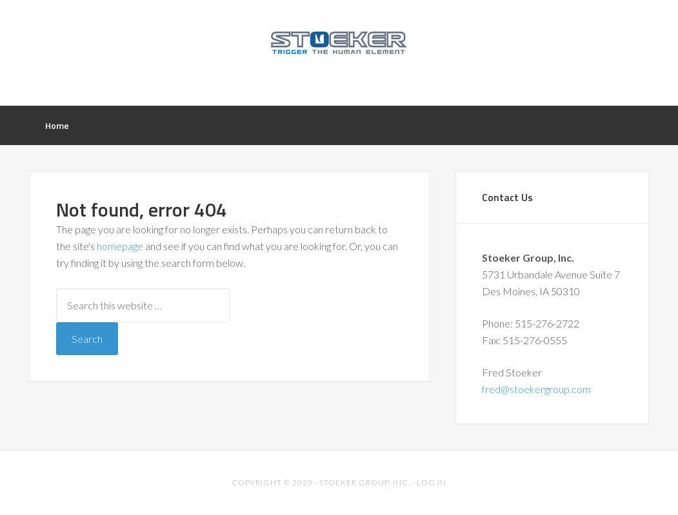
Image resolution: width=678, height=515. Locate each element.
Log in (431, 482)
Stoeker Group (339, 51)
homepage (120, 246)
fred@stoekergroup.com (536, 389)
